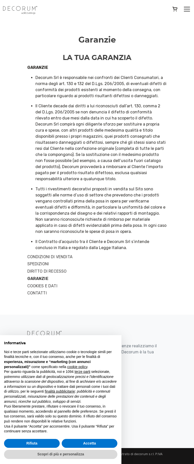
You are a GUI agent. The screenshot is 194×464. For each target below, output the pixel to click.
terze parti (82, 372)
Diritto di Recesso (47, 271)
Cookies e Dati (42, 286)
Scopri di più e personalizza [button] (60, 454)
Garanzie (37, 279)
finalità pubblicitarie (60, 391)
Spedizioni (38, 264)
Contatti (37, 293)
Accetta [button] (89, 443)
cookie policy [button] (77, 367)
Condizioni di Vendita (50, 257)
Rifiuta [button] (31, 443)
